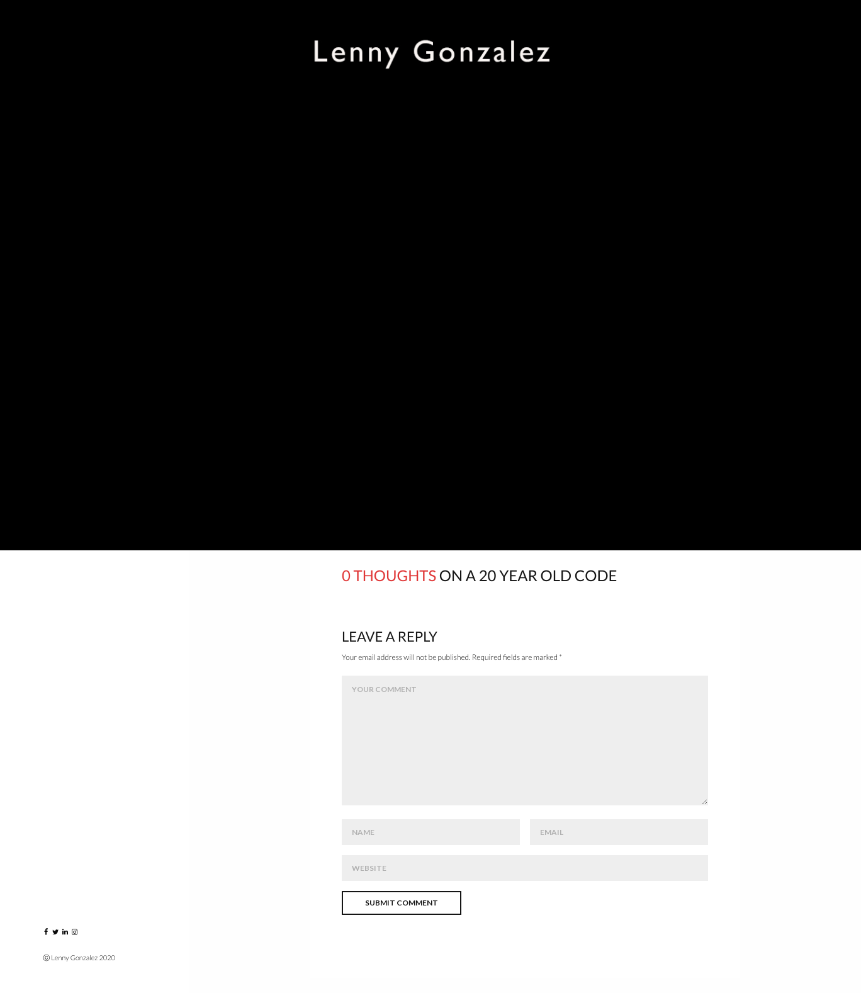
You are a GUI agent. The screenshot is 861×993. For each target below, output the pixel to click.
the (650, 472)
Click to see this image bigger (355, 287)
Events (61, 188)
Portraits (69, 161)
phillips (533, 472)
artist (359, 472)
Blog (56, 354)
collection (426, 472)
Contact (66, 410)
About (60, 327)
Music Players (77, 216)
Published (68, 299)
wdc (694, 472)
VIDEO (58, 271)
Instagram (71, 382)
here (389, 388)
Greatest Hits (78, 244)
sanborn (596, 472)
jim (484, 472)
